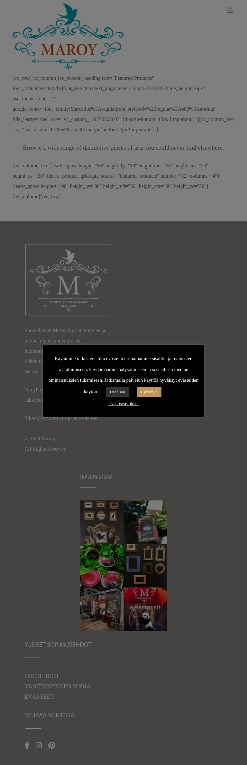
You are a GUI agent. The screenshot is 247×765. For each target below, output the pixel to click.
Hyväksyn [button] (149, 391)
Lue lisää (117, 391)
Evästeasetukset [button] (123, 403)
